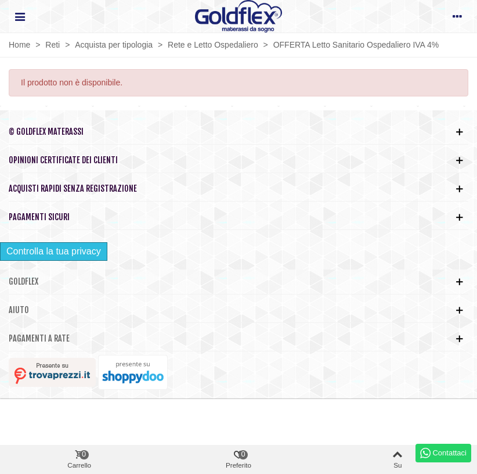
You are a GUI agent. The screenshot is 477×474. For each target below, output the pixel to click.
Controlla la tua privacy (53, 251)
